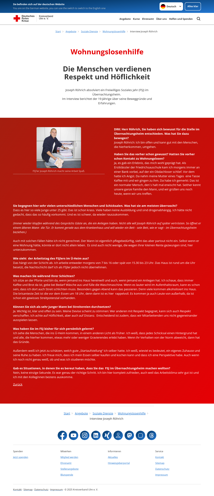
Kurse (136, 19)
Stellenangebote (69, 469)
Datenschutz (162, 469)
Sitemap (159, 463)
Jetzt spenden (20, 457)
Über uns (161, 19)
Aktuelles (113, 457)
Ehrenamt (148, 19)
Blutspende (66, 474)
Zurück (17, 384)
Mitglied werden (69, 457)
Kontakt (159, 457)
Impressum (161, 474)
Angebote (125, 19)
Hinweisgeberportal (119, 463)
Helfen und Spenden (181, 19)
